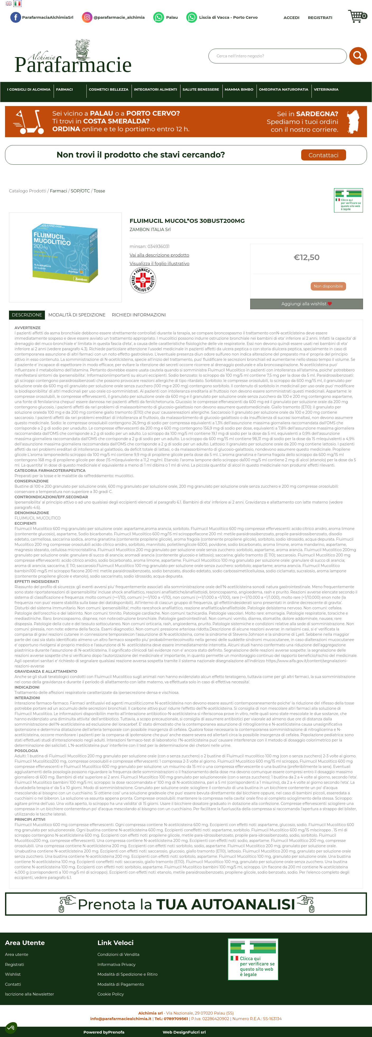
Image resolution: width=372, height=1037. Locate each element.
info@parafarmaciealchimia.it (120, 1018)
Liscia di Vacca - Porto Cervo (222, 17)
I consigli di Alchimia (28, 89)
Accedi (292, 17)
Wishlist (341, 17)
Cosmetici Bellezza (108, 89)
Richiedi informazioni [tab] (139, 314)
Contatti (13, 984)
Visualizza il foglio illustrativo (159, 263)
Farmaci (64, 89)
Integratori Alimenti (155, 89)
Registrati (320, 17)
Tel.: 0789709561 (171, 1018)
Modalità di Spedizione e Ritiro (127, 974)
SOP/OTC (80, 190)
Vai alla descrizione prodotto (159, 255)
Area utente (16, 954)
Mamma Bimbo (239, 89)
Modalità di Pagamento (120, 984)
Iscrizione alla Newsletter (29, 994)
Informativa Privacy (116, 964)
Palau (165, 17)
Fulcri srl (197, 1032)
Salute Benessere (201, 89)
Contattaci (323, 155)
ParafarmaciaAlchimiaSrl (41, 17)
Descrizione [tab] (27, 314)
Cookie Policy (110, 994)
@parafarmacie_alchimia (113, 17)
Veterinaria (326, 89)
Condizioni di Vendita (118, 954)
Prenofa (116, 1032)
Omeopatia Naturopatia (283, 89)
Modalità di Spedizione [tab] (76, 314)
